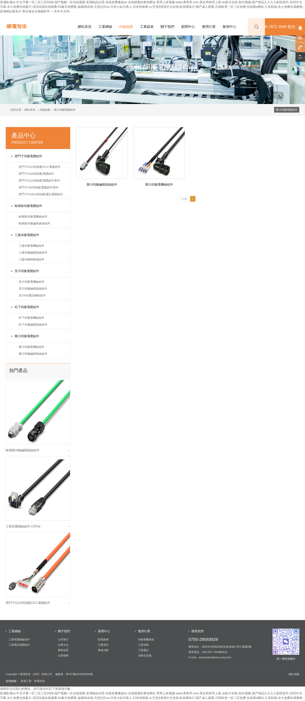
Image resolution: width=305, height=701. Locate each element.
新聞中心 (188, 27)
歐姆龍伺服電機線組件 (33, 216)
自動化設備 (144, 655)
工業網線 (105, 27)
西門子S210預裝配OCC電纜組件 (39, 166)
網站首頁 (84, 27)
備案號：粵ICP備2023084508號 (74, 674)
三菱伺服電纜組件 (24, 235)
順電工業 (26, 681)
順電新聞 (103, 639)
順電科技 (39, 681)
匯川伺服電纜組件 (286, 109)
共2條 (184, 199)
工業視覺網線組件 (19, 639)
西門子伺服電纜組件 (26, 156)
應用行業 (209, 27)
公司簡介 (63, 639)
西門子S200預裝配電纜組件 (36, 173)
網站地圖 (294, 674)
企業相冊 (63, 655)
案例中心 (229, 27)
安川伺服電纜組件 (24, 271)
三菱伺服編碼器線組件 (33, 252)
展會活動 (103, 650)
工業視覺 (143, 644)
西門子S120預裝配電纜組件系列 (39, 180)
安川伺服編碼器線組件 (33, 288)
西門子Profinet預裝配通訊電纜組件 (41, 194)
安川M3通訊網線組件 (32, 295)
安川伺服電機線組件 (31, 281)
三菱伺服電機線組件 (31, 245)
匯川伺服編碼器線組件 (33, 353)
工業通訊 (143, 650)
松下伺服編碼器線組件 (33, 324)
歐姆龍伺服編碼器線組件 (34, 223)
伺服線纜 (126, 27)
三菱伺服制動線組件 (31, 259)
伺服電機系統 (146, 639)
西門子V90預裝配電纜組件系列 (38, 187)
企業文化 (63, 644)
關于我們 (167, 27)
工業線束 (147, 27)
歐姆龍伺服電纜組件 (26, 206)
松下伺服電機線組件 (31, 317)
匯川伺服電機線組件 (31, 346)
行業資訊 (103, 644)
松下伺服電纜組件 (24, 307)
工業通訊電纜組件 (19, 644)
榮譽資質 (63, 650)
